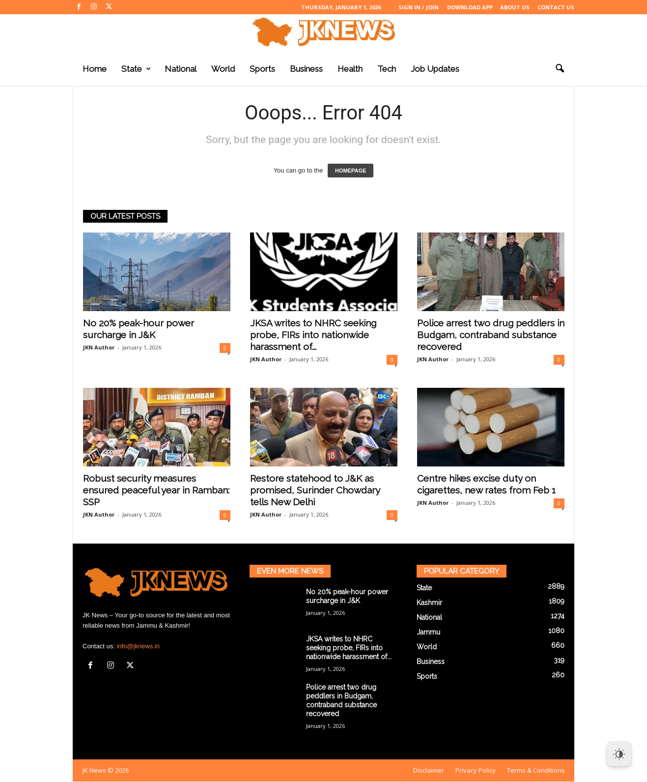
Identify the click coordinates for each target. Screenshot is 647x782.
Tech (386, 69)
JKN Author (98, 347)
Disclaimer (428, 770)
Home (95, 69)
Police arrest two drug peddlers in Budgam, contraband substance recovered (490, 335)
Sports (262, 69)
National (181, 69)
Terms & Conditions (536, 770)
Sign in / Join (418, 7)
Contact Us (555, 7)
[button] (559, 69)
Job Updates (435, 69)
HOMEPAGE (350, 171)
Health (350, 69)
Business (306, 69)
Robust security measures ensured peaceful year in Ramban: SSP (156, 490)
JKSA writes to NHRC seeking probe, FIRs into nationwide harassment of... (313, 335)
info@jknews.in (138, 646)
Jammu (428, 632)
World (223, 69)
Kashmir (429, 603)
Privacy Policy (475, 770)
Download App (470, 7)
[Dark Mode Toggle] (619, 754)
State (136, 69)
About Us (515, 7)
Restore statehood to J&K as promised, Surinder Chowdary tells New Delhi (315, 490)
